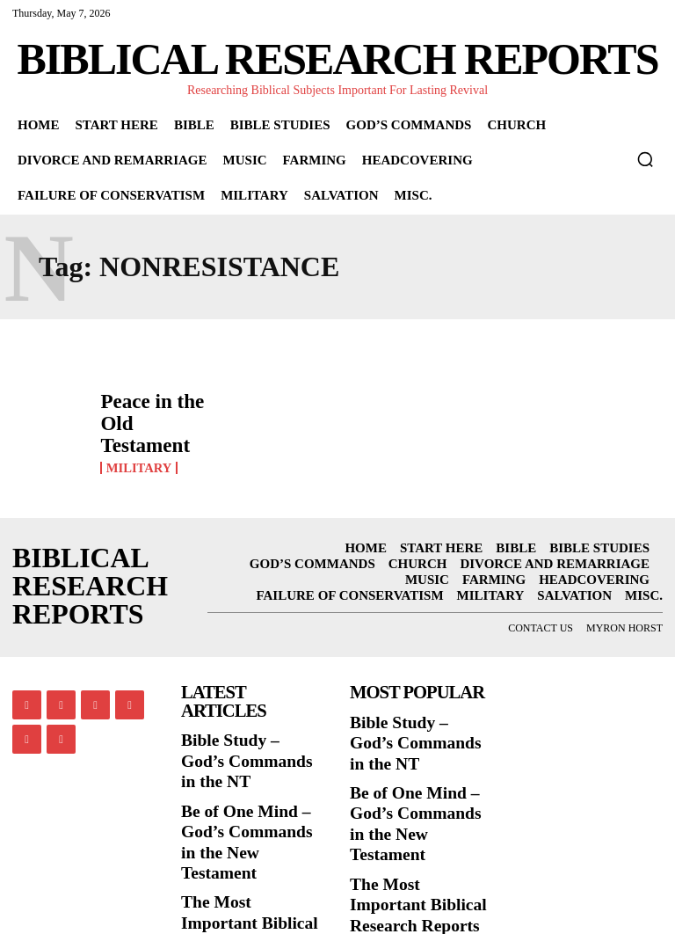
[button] (645, 159)
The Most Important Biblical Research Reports (242, 836)
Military (137, 440)
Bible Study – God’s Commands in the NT (245, 724)
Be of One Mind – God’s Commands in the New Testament (242, 775)
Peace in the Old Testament (149, 414)
